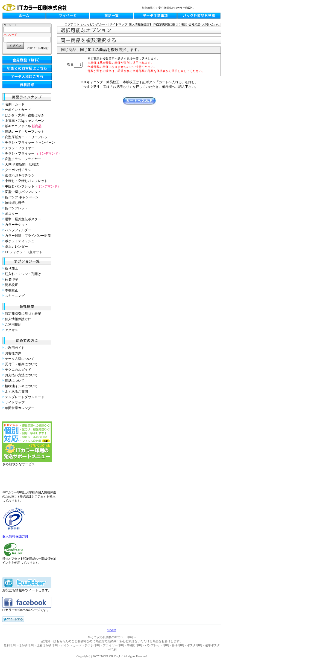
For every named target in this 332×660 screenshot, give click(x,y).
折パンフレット (16, 208)
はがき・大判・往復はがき (24, 115)
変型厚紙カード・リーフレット (28, 137)
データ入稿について (19, 359)
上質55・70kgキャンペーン (24, 121)
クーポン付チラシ (18, 170)
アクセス (11, 330)
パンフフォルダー (18, 230)
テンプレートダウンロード (24, 397)
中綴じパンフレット (33, 186)
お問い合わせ (211, 24)
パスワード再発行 (38, 48)
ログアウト (72, 24)
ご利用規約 (13, 324)
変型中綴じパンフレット (23, 192)
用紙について (15, 381)
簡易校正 (11, 285)
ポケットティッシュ (19, 241)
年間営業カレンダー (19, 408)
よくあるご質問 (16, 391)
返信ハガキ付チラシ (19, 175)
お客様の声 (13, 353)
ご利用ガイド (15, 348)
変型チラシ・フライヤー (23, 159)
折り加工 (11, 268)
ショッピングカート (94, 24)
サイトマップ (15, 402)
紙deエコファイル (23, 126)
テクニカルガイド (18, 370)
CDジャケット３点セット (23, 252)
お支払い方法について (21, 375)
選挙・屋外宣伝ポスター (23, 219)
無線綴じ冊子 (15, 203)
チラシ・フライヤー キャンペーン (30, 142)
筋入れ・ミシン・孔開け (23, 274)
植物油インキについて (21, 386)
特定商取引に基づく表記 (23, 313)
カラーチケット (16, 225)
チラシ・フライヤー (19, 148)
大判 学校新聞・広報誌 (22, 164)
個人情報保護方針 (18, 319)
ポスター (11, 214)
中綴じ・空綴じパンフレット (26, 181)
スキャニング (15, 296)
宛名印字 (11, 279)
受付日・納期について (21, 364)
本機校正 (11, 290)
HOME (111, 630)
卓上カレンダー (16, 246)
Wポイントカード (18, 110)
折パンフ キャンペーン (22, 197)
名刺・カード (15, 104)
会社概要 (195, 24)
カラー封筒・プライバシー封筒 (28, 236)
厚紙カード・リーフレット (24, 132)
